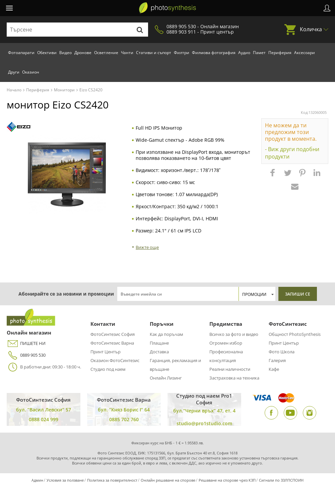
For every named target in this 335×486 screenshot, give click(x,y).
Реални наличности (229, 369)
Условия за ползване (65, 480)
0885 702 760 (124, 419)
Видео (65, 52)
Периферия (279, 52)
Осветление (106, 52)
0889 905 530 (26, 355)
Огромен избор (225, 343)
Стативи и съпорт (153, 52)
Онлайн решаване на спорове (168, 480)
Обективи (47, 52)
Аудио (244, 52)
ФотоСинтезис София (112, 334)
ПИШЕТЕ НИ (26, 343)
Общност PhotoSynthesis (295, 334)
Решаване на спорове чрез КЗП (227, 480)
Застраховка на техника (234, 378)
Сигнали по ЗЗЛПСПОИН (281, 480)
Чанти (127, 52)
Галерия (277, 360)
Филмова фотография (214, 52)
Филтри (181, 52)
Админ (37, 480)
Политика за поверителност (112, 480)
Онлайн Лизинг (166, 378)
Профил (327, 8)
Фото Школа (281, 352)
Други (13, 72)
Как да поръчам (166, 334)
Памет (259, 52)
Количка (311, 29)
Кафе (274, 369)
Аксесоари (304, 52)
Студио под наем (108, 369)
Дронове (82, 52)
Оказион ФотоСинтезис (114, 360)
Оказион (30, 72)
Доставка (159, 352)
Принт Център (105, 352)
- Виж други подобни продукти (292, 152)
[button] (273, 176)
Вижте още (147, 247)
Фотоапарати (21, 52)
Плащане (159, 343)
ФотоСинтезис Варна (112, 343)
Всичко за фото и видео (233, 334)
